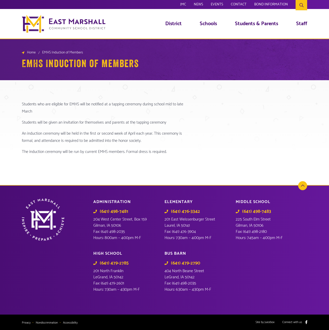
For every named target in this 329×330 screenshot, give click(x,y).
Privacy (26, 322)
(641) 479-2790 (185, 263)
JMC (183, 5)
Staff (301, 23)
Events (217, 5)
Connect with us (292, 322)
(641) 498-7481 (114, 211)
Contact (238, 5)
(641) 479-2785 (114, 263)
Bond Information (271, 5)
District (173, 23)
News (198, 5)
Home (31, 52)
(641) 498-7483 (256, 211)
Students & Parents (256, 23)
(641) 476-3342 (185, 211)
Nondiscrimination (47, 322)
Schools (208, 23)
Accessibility (70, 322)
